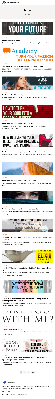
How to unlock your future (11, 40)
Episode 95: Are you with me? (12, 329)
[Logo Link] (11, 2)
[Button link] (4, 37)
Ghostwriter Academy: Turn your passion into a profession (22, 66)
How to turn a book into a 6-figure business (17, 95)
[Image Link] (27, 28)
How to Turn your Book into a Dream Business (17, 123)
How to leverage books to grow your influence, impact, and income (26, 152)
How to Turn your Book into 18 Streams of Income (19, 180)
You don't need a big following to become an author (20, 209)
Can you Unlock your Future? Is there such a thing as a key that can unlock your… (27, 43)
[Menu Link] (3, 391)
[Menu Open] (48, 3)
